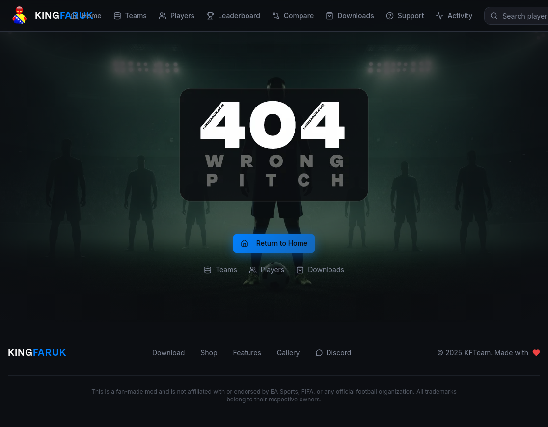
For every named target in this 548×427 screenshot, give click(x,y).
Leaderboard (233, 15)
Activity (454, 15)
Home (86, 15)
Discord (333, 352)
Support (405, 15)
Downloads (350, 15)
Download (168, 352)
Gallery (288, 352)
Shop (208, 352)
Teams (130, 15)
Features (247, 352)
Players (176, 15)
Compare (293, 15)
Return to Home (274, 243)
